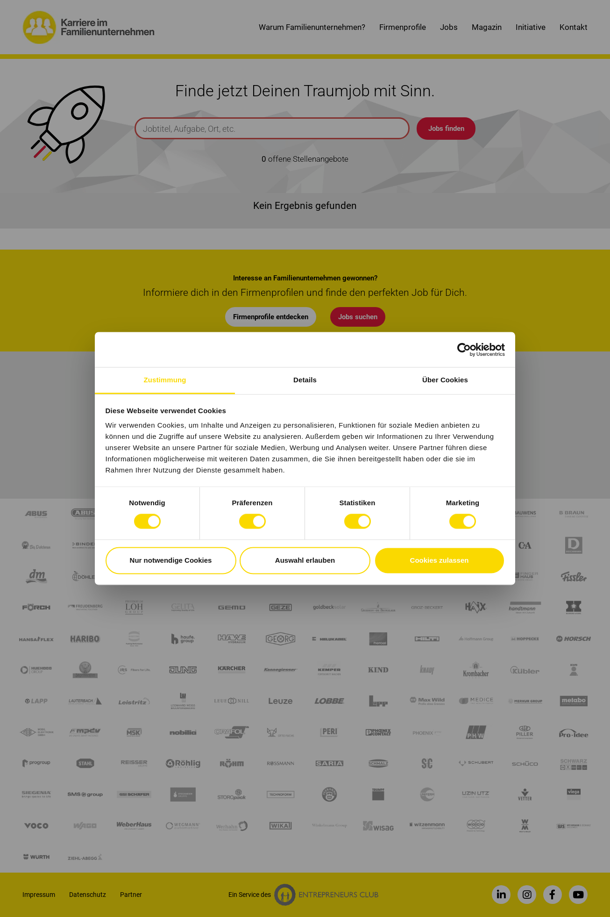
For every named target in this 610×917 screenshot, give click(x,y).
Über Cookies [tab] (445, 380)
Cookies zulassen (439, 560)
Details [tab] (305, 380)
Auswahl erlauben (305, 560)
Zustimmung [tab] (165, 380)
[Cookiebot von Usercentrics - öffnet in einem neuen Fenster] (464, 350)
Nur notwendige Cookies (171, 560)
